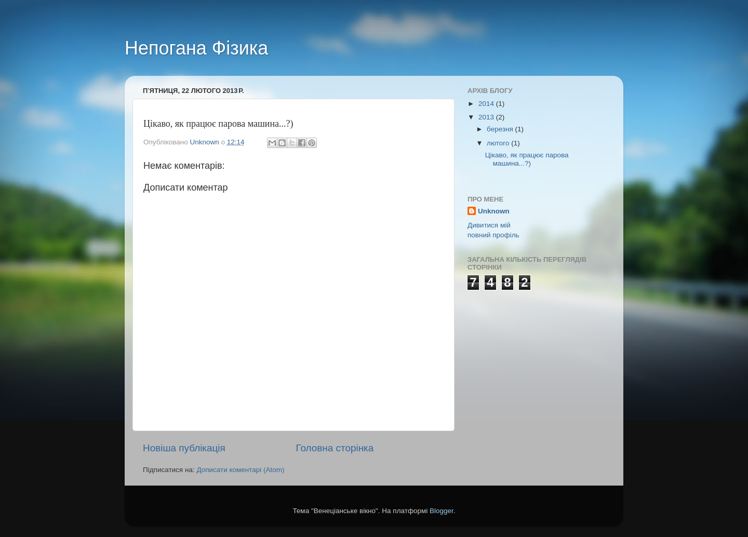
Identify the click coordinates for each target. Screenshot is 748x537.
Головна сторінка (335, 447)
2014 (487, 104)
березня (501, 129)
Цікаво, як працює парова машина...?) (527, 159)
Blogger (441, 511)
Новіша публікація (184, 447)
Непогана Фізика (196, 48)
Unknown (494, 211)
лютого (499, 143)
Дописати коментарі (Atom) (240, 470)
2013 (487, 117)
